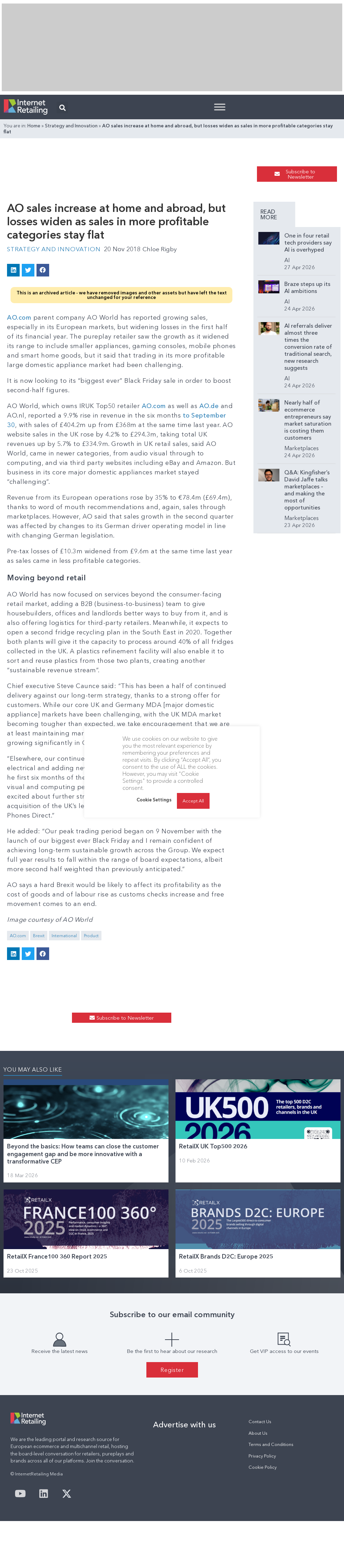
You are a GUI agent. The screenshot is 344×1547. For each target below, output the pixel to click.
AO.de (210, 406)
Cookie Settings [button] (154, 799)
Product (91, 935)
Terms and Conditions (271, 1444)
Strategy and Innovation (71, 125)
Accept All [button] (193, 800)
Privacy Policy (262, 1456)
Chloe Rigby (164, 249)
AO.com (19, 317)
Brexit (39, 935)
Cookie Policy (263, 1467)
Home (33, 125)
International (64, 935)
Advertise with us (184, 1424)
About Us (258, 1433)
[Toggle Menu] (219, 107)
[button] (62, 107)
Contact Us (260, 1421)
